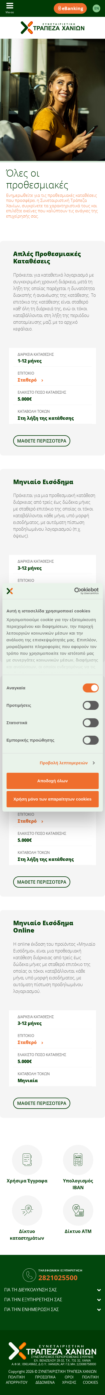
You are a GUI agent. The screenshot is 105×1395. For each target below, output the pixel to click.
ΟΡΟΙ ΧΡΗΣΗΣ (69, 1380)
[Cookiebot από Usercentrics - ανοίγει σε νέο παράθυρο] (75, 591)
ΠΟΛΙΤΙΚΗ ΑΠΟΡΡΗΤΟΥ (16, 1380)
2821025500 (58, 1277)
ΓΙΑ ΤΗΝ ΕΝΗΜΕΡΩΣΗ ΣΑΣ (31, 1309)
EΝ (96, 8)
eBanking (70, 8)
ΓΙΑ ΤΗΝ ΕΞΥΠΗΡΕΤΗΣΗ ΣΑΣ (33, 1299)
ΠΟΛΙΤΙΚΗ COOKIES (90, 1380)
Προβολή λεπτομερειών (64, 762)
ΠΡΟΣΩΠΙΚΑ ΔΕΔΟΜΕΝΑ (45, 1380)
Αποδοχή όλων (52, 780)
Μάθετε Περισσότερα (41, 441)
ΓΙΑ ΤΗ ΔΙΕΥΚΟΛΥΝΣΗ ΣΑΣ (30, 1290)
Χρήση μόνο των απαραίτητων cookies (52, 799)
